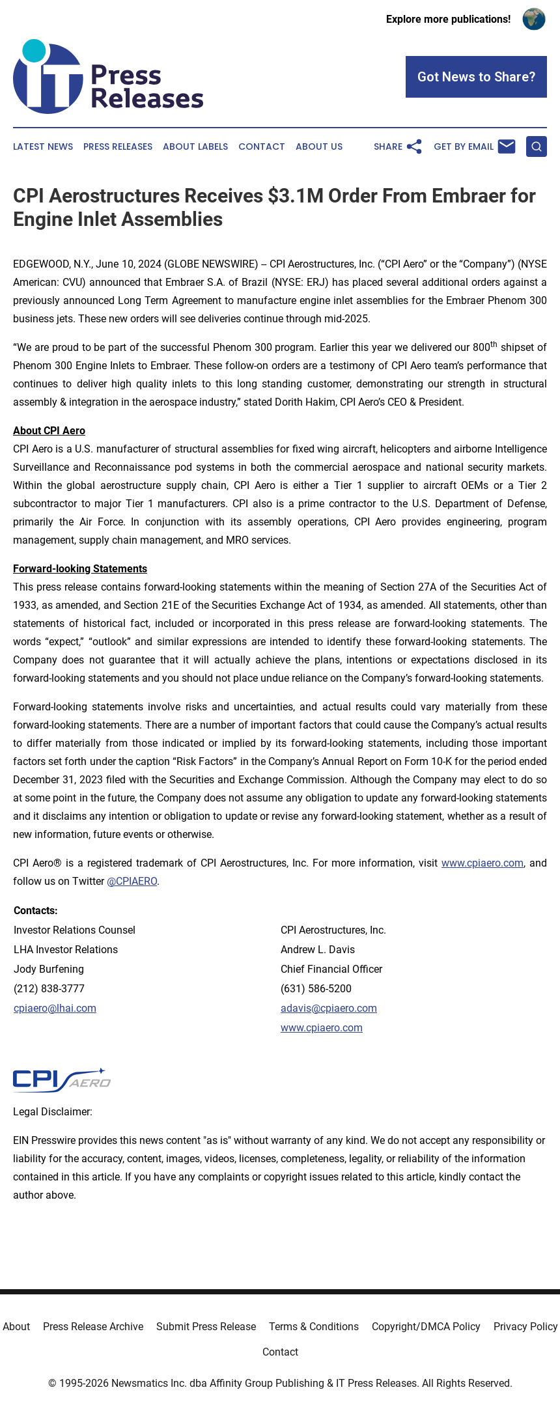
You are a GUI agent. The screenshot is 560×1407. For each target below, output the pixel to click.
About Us (319, 146)
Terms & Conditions (314, 1326)
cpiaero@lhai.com (55, 1008)
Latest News (43, 146)
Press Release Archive (93, 1326)
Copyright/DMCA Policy (426, 1326)
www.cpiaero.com (482, 863)
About (16, 1326)
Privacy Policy (526, 1326)
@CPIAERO (132, 881)
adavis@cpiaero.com (329, 1008)
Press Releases (117, 146)
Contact (261, 146)
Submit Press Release (206, 1326)
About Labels (195, 146)
